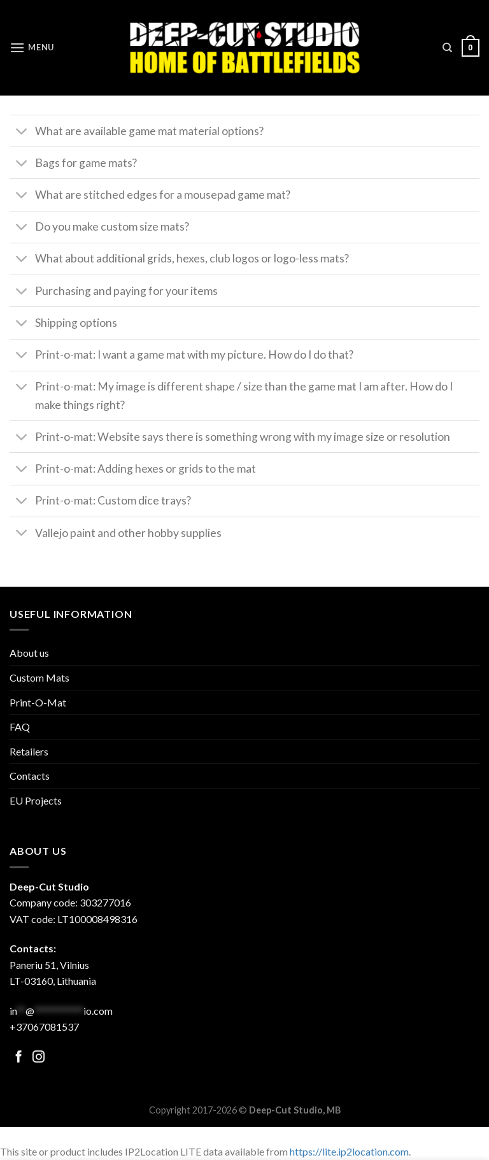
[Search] (447, 48)
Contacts (30, 776)
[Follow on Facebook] (19, 1057)
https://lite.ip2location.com (349, 1151)
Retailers (29, 751)
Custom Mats (39, 677)
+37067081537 (44, 1026)
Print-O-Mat (38, 702)
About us (29, 653)
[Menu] (32, 47)
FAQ (20, 726)
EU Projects (36, 800)
